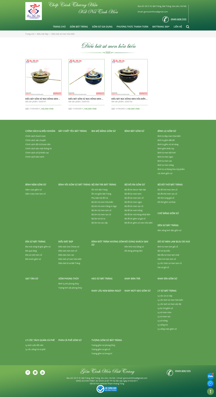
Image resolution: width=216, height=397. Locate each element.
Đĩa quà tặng (31, 250)
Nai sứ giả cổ (163, 267)
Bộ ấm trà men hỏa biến (102, 202)
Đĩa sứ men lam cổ (33, 255)
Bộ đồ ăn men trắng (133, 210)
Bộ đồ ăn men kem (133, 193)
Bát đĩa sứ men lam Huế (168, 255)
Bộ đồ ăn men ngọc (133, 202)
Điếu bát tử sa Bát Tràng (69, 263)
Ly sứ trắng (163, 320)
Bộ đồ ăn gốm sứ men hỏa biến (139, 222)
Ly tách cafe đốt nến (34, 345)
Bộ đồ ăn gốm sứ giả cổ (135, 218)
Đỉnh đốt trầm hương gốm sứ (107, 243)
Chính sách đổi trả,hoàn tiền (38, 144)
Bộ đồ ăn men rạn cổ (134, 206)
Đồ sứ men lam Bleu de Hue (174, 241)
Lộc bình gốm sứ (165, 173)
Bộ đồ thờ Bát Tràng (170, 184)
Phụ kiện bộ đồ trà (99, 198)
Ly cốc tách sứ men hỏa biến (170, 300)
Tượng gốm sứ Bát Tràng (106, 340)
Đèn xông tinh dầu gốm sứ (169, 230)
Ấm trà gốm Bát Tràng (101, 193)
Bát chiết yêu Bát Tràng (72, 131)
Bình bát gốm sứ (134, 131)
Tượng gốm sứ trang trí (101, 353)
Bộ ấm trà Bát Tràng (103, 184)
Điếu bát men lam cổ (67, 250)
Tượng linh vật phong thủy (70, 287)
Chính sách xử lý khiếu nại (37, 152)
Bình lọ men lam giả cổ (168, 246)
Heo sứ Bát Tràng (101, 278)
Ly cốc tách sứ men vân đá (169, 304)
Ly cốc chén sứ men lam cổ (170, 263)
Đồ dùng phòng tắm (133, 250)
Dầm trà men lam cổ (167, 259)
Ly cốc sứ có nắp (165, 295)
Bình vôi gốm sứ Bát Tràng (74, 184)
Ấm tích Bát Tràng (99, 189)
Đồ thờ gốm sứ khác (167, 202)
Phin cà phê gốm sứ (70, 340)
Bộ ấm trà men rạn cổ (101, 214)
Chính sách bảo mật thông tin (38, 148)
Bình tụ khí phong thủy (68, 283)
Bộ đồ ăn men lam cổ (134, 198)
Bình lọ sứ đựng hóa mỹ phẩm (171, 169)
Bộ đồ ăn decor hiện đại (135, 189)
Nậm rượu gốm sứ (33, 189)
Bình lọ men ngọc (165, 156)
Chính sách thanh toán (35, 136)
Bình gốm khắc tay (166, 148)
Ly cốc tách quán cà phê (40, 340)
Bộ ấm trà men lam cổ (101, 210)
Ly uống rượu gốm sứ (167, 329)
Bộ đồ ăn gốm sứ (135, 184)
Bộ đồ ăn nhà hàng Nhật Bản (137, 214)
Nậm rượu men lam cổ (35, 193)
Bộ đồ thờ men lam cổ (167, 189)
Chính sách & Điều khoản (40, 131)
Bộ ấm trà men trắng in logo (104, 206)
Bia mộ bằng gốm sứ (103, 131)
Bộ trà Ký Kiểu (164, 250)
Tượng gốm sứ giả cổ (100, 349)
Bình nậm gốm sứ (35, 184)
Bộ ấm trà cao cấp (99, 222)
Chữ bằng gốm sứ (168, 213)
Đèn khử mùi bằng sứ (134, 246)
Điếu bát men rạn (66, 255)
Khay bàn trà (132, 278)
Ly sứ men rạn (164, 316)
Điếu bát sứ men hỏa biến (70, 259)
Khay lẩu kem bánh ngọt (106, 290)
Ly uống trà (163, 324)
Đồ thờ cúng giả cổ (166, 198)
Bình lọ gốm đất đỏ (166, 140)
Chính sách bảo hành (34, 156)
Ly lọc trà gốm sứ (165, 308)
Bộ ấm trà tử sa (98, 218)
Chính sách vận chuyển (35, 140)
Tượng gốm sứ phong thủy (103, 345)
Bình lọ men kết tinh (167, 152)
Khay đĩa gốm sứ (167, 278)
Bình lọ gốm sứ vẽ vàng (168, 144)
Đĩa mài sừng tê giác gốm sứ (38, 246)
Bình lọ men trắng (166, 165)
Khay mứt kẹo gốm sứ (138, 290)
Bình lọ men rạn (165, 161)
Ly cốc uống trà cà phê (35, 349)
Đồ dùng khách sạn (136, 241)
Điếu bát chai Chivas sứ (68, 246)
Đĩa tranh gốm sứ (33, 259)
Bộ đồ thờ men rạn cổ (167, 193)
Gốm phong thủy (68, 278)
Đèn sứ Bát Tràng (168, 225)
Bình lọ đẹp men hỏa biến (169, 136)
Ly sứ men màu (164, 312)
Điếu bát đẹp (65, 241)
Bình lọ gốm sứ (167, 131)
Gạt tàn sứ (31, 278)
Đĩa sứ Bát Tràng (35, 241)
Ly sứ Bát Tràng (167, 290)
